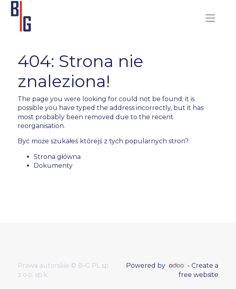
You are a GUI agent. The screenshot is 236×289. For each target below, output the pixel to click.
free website (198, 275)
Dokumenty (53, 165)
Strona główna (57, 157)
